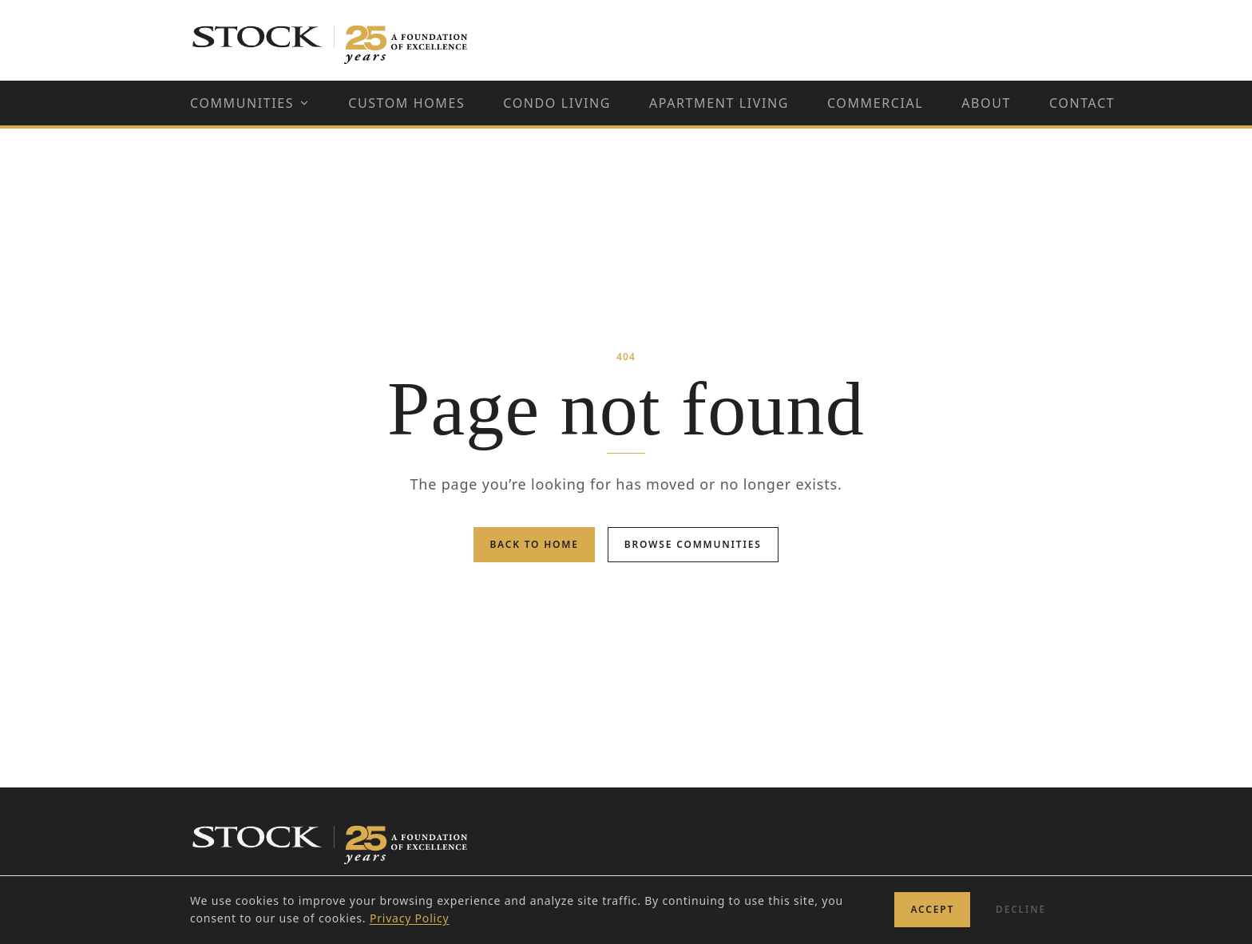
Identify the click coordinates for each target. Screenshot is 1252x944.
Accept (932, 909)
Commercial (875, 103)
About (986, 103)
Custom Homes (406, 103)
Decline (1021, 909)
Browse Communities (693, 544)
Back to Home (533, 544)
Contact (1082, 103)
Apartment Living (719, 103)
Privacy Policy (410, 918)
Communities (250, 103)
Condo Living (557, 103)
